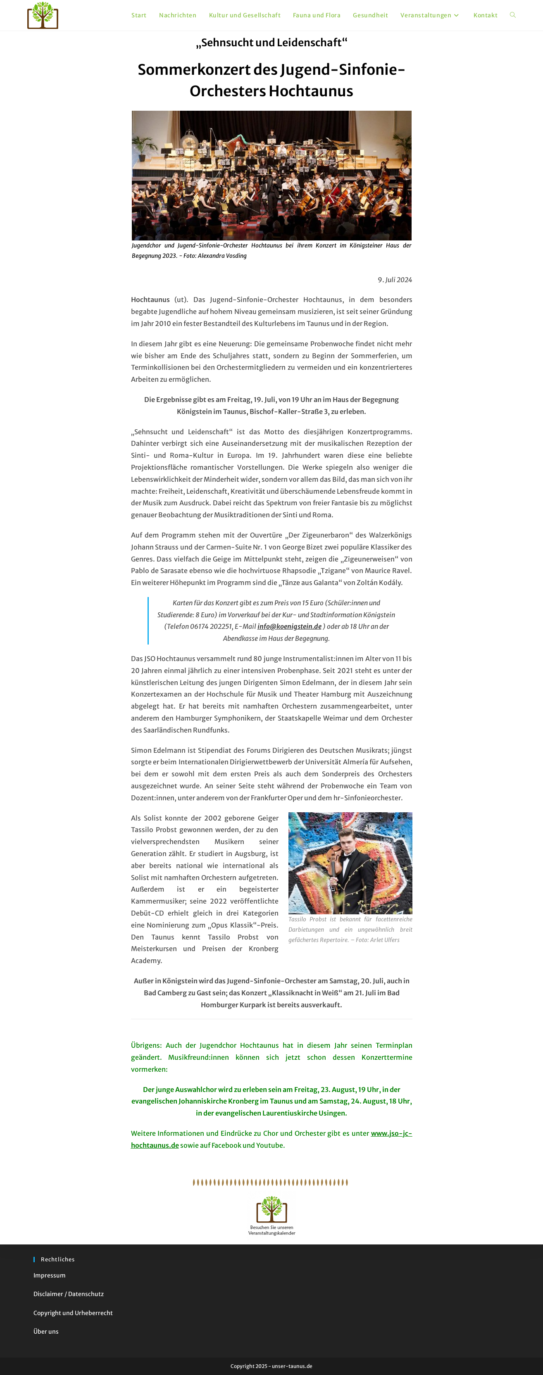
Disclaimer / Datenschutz (68, 1294)
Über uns (46, 1331)
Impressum (49, 1275)
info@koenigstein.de (289, 626)
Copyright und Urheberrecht (73, 1313)
